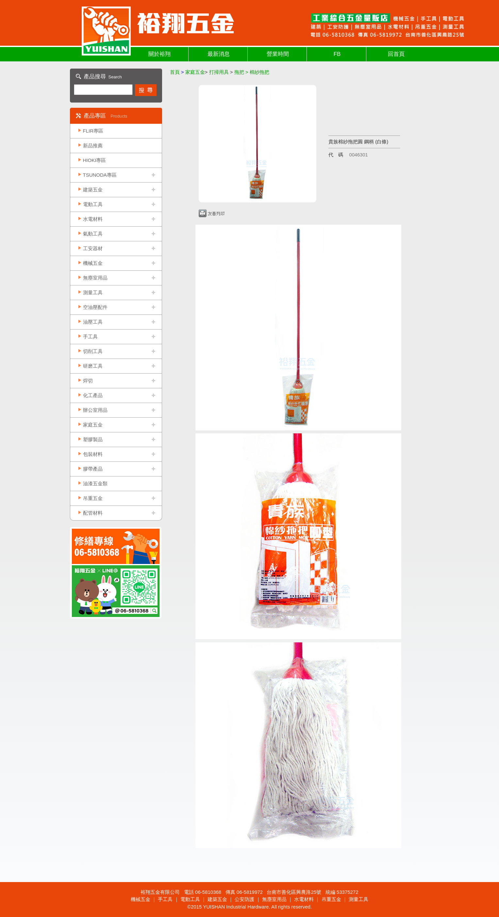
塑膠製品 (93, 439)
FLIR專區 (93, 131)
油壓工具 (93, 322)
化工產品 (93, 395)
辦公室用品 (95, 410)
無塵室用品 (95, 278)
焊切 (88, 380)
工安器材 (93, 248)
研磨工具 (93, 366)
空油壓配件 (95, 307)
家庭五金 (93, 424)
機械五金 (93, 263)
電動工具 (93, 204)
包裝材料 (93, 454)
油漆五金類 (95, 483)
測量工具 (93, 292)
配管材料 (93, 513)
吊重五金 (93, 498)
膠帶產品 (93, 469)
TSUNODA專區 (100, 175)
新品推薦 (93, 145)
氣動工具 (93, 233)
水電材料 (93, 219)
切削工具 (93, 351)
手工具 (90, 336)
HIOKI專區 (94, 160)
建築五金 (93, 189)
